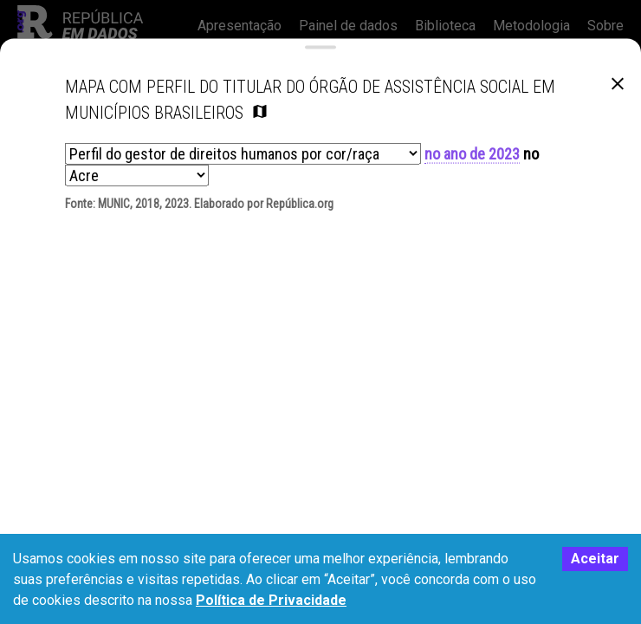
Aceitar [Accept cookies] (595, 558)
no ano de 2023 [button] (472, 159)
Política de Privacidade (271, 600)
